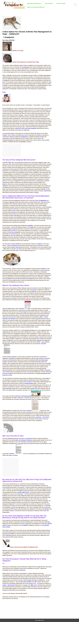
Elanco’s (12, 136)
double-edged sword (23, 492)
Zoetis (38, 135)
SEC (13, 338)
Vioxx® (9, 245)
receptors (43, 268)
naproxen (38, 340)
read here (18, 128)
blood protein (11, 585)
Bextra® (15, 245)
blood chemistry (27, 581)
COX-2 (14, 233)
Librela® (4, 135)
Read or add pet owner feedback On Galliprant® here (24, 547)
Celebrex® (39, 243)
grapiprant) (24, 136)
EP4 (42, 275)
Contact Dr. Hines (61, 3)
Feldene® (33, 291)
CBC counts (37, 581)
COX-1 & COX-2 (12, 230)
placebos (9, 388)
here (3, 82)
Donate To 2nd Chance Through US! (35, 7)
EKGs (41, 317)
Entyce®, (4, 184)
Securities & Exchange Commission (22, 440)
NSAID (25, 525)
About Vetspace (50, 3)
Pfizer (9, 162)
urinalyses (13, 318)
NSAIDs (31, 225)
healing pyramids (26, 396)
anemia (4, 585)
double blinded (29, 383)
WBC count (34, 585)
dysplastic (33, 128)
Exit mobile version (39, 620)
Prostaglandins (43, 200)
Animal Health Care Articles (35, 3)
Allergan (47, 509)
